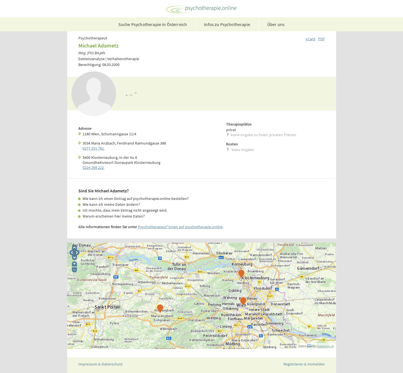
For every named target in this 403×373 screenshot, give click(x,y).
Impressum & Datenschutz (100, 364)
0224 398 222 (94, 167)
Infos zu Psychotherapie (227, 24)
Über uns (276, 24)
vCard (310, 38)
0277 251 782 (94, 148)
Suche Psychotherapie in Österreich (152, 24)
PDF (321, 38)
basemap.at (325, 346)
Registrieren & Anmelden (304, 364)
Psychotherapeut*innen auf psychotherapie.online (180, 226)
